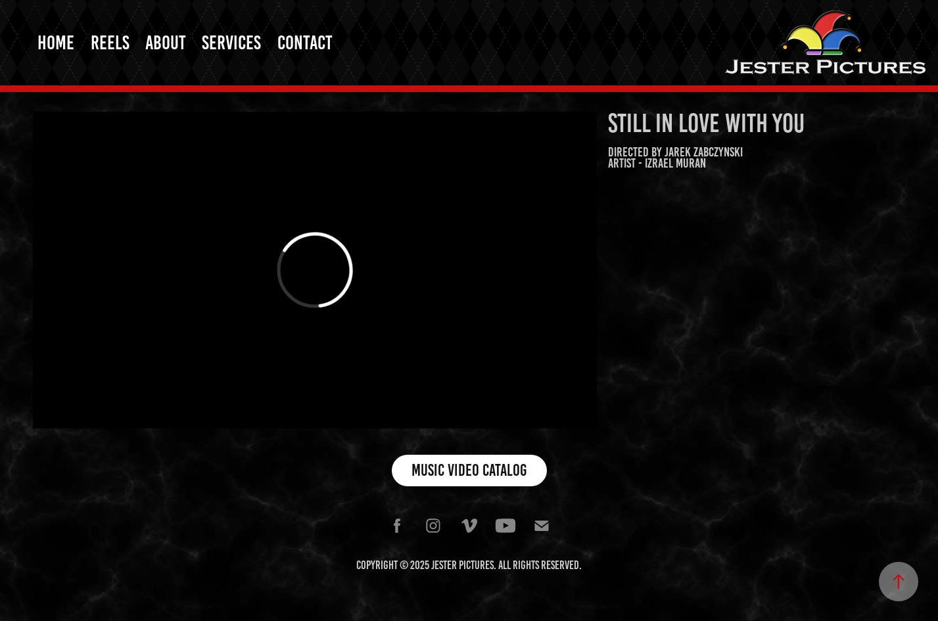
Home (55, 42)
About (165, 42)
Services (231, 42)
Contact (305, 42)
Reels (110, 42)
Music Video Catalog (469, 470)
